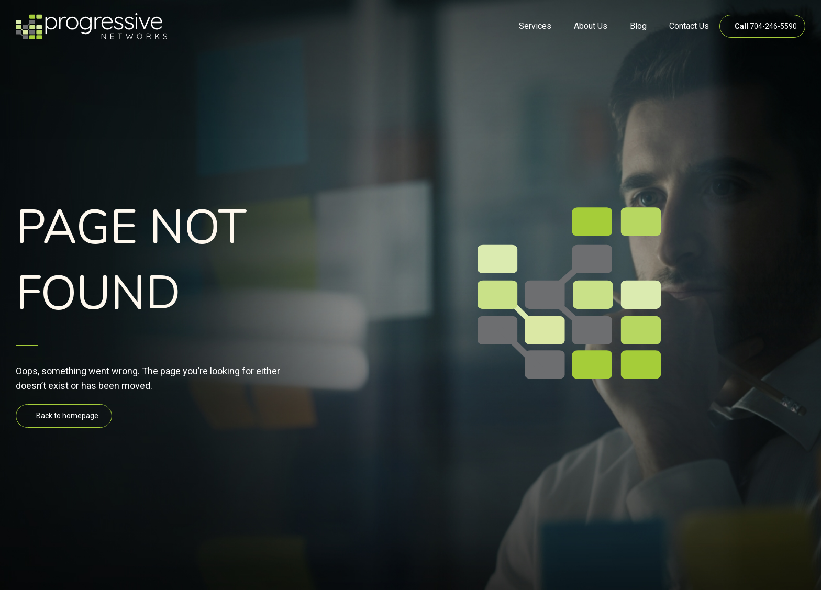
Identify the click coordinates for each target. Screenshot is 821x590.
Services (535, 26)
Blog (638, 26)
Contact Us (689, 26)
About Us (590, 26)
